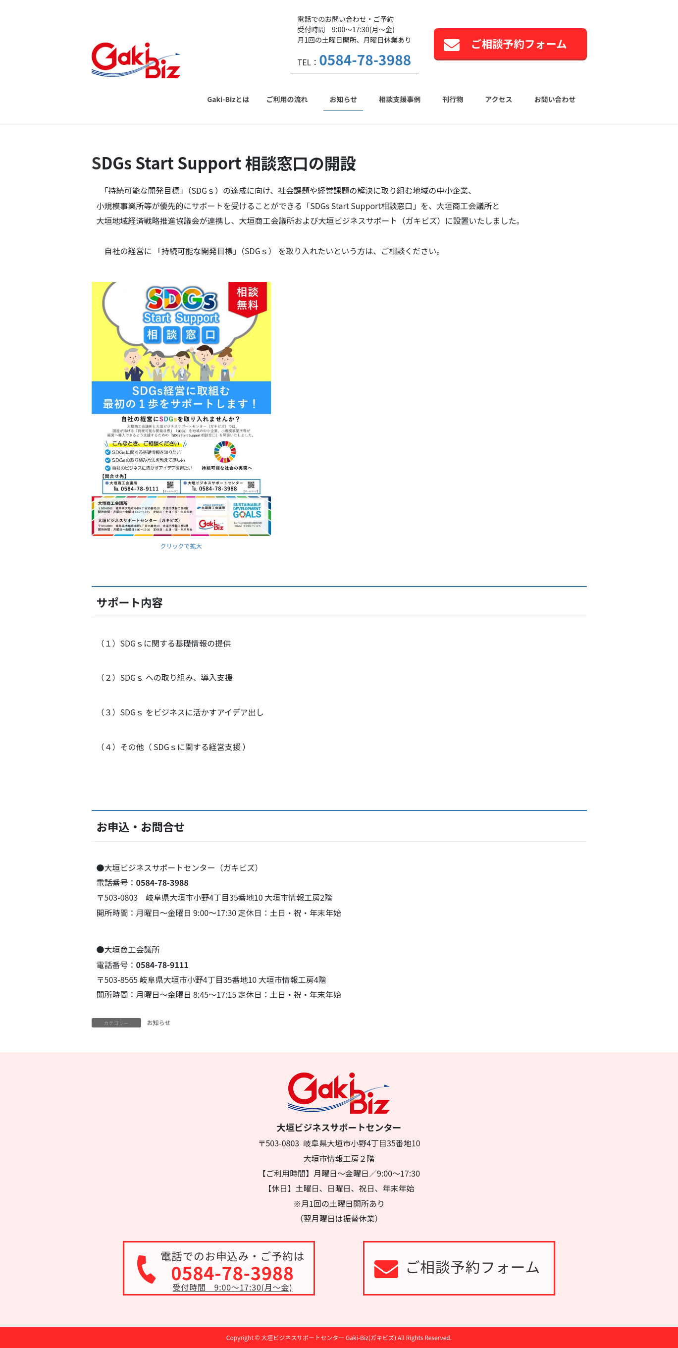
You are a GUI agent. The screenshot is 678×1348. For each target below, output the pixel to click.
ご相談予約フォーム (519, 43)
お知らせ (159, 1022)
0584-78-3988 (365, 59)
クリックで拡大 (181, 545)
